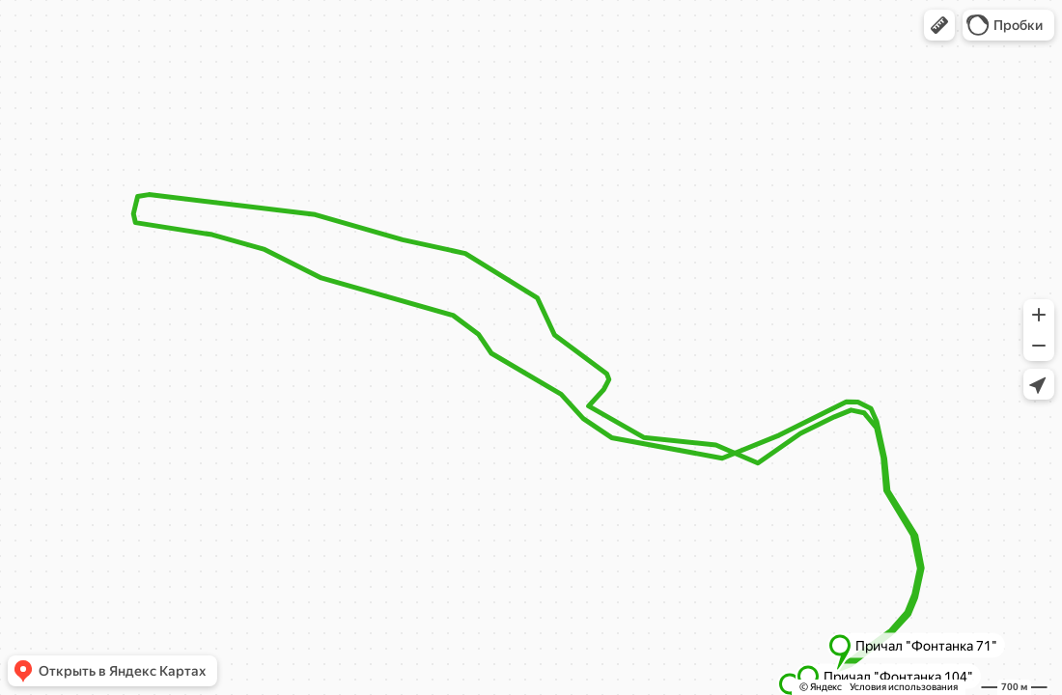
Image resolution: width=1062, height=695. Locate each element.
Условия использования (904, 686)
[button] (939, 25)
